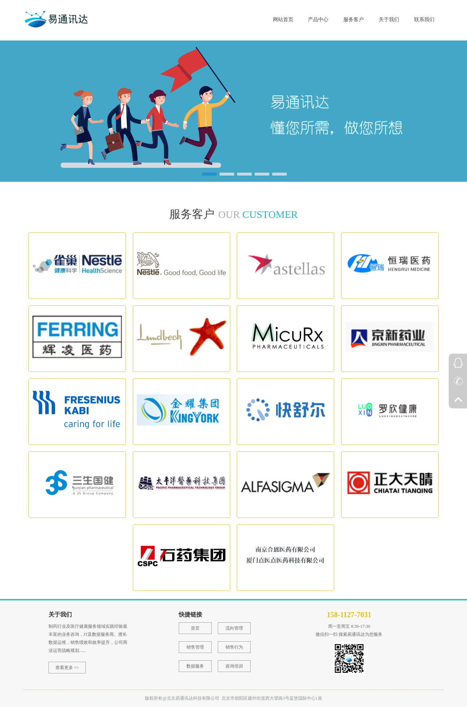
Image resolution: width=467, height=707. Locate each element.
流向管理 (234, 628)
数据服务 (195, 666)
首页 (195, 628)
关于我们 (389, 19)
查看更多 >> (67, 667)
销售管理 (195, 647)
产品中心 (318, 19)
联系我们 (424, 19)
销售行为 (234, 647)
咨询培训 (234, 666)
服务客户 (353, 19)
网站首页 (283, 19)
